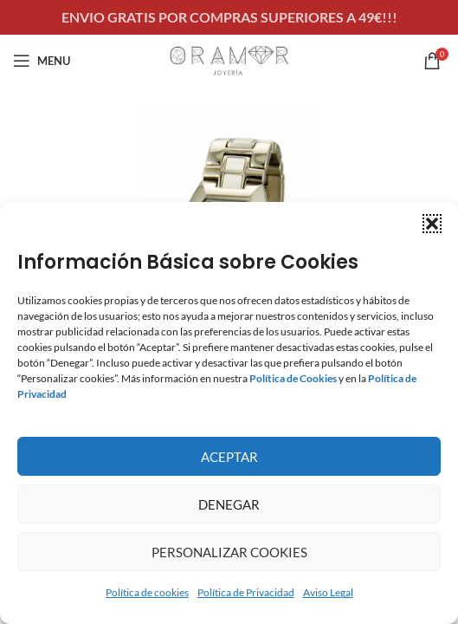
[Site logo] (229, 58)
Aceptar (229, 457)
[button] (432, 223)
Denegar (229, 504)
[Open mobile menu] (41, 60)
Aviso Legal (328, 592)
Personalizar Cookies (229, 552)
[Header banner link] (229, 17)
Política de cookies (147, 592)
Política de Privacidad (245, 592)
